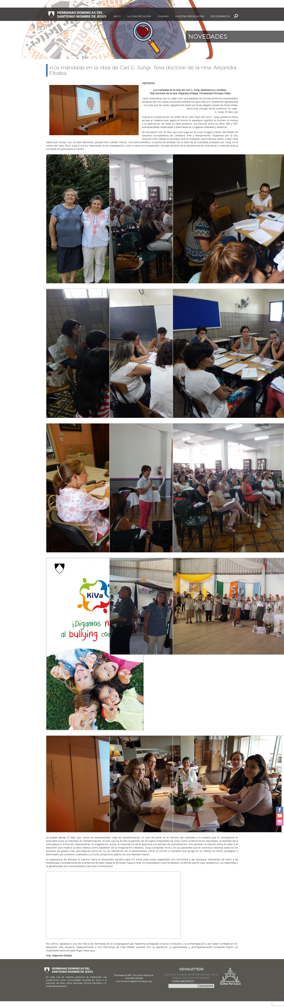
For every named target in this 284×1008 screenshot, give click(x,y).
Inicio (117, 16)
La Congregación (139, 16)
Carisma (163, 16)
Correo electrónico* (183, 981)
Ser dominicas (220, 16)
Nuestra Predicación (189, 16)
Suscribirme (206, 985)
